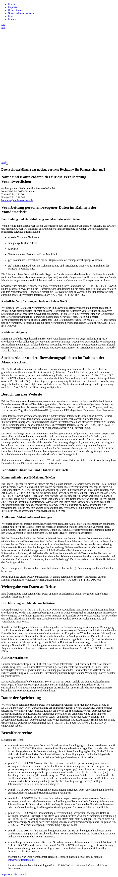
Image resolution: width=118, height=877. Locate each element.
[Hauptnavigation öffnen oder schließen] (6, 163)
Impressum (7, 874)
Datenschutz (20, 874)
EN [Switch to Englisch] (3, 162)
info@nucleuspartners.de (21, 859)
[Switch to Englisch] (59, 26)
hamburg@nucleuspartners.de (17, 200)
